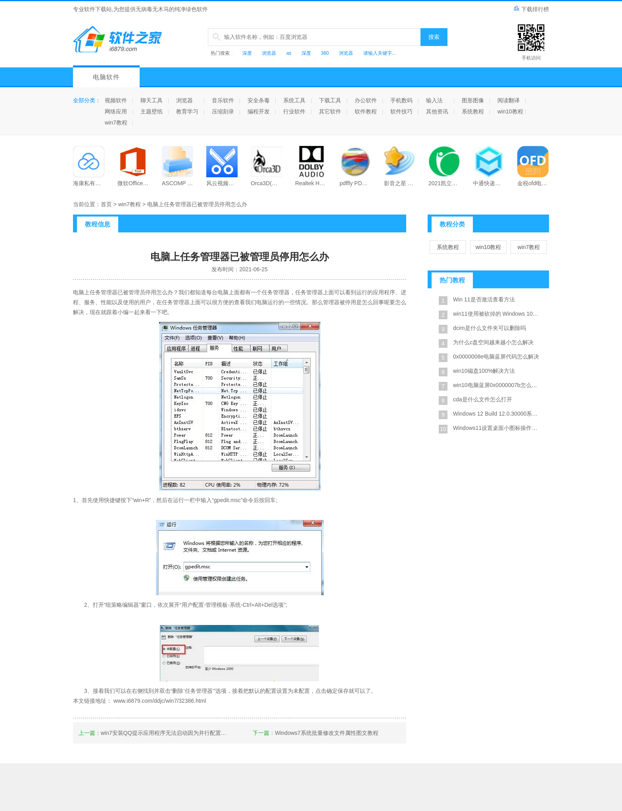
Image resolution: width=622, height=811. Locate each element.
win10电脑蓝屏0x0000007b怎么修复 (497, 385)
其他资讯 (437, 111)
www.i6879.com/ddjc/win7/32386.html (159, 701)
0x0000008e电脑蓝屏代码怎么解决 (496, 356)
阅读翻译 (508, 100)
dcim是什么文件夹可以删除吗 (489, 328)
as (289, 53)
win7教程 (116, 122)
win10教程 (510, 111)
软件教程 (366, 111)
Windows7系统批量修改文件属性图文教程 (326, 733)
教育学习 (187, 111)
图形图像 (473, 100)
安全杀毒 (259, 100)
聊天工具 (151, 100)
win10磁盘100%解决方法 (484, 371)
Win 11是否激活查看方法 (484, 299)
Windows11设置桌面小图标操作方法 (497, 428)
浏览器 (269, 53)
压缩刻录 (223, 111)
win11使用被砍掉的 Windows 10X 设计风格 (497, 314)
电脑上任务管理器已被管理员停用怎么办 (197, 204)
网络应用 (116, 111)
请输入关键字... (379, 53)
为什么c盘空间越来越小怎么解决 (493, 342)
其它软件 (330, 111)
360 (325, 53)
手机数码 (401, 100)
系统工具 (294, 100)
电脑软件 (106, 77)
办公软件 (366, 100)
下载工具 (330, 100)
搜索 (434, 37)
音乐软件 (223, 100)
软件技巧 (401, 111)
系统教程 (473, 111)
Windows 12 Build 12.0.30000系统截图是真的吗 (497, 413)
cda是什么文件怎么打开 (482, 399)
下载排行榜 (531, 9)
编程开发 (259, 111)
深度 (247, 53)
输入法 (434, 100)
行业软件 (294, 111)
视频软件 (116, 100)
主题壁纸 (151, 111)
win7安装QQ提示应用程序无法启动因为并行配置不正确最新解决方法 (186, 733)
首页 (106, 204)
